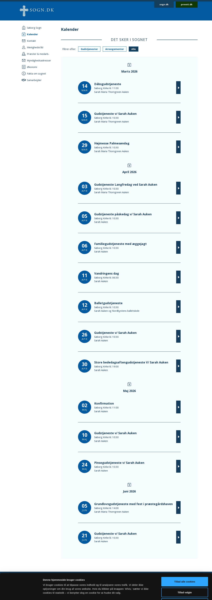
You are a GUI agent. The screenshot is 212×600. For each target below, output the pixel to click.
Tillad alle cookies (184, 557)
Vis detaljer (170, 593)
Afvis (185, 578)
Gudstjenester (89, 49)
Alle (133, 49)
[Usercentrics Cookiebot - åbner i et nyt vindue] (21, 593)
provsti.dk (186, 4)
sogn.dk (163, 4)
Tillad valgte (185, 567)
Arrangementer (114, 49)
